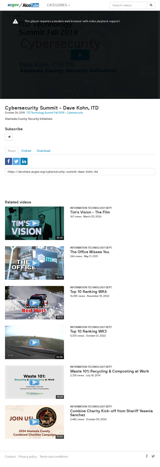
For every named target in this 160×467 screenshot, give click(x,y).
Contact (10, 456)
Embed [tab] (26, 150)
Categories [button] (58, 5)
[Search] (151, 5)
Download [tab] (43, 150)
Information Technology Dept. (91, 208)
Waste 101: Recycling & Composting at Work (109, 371)
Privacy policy (28, 456)
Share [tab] (12, 150)
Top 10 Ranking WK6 (88, 292)
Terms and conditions (54, 456)
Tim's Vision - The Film (90, 212)
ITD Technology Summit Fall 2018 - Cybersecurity (55, 112)
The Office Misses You (89, 252)
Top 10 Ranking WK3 (88, 331)
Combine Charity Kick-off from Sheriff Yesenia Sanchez (111, 413)
